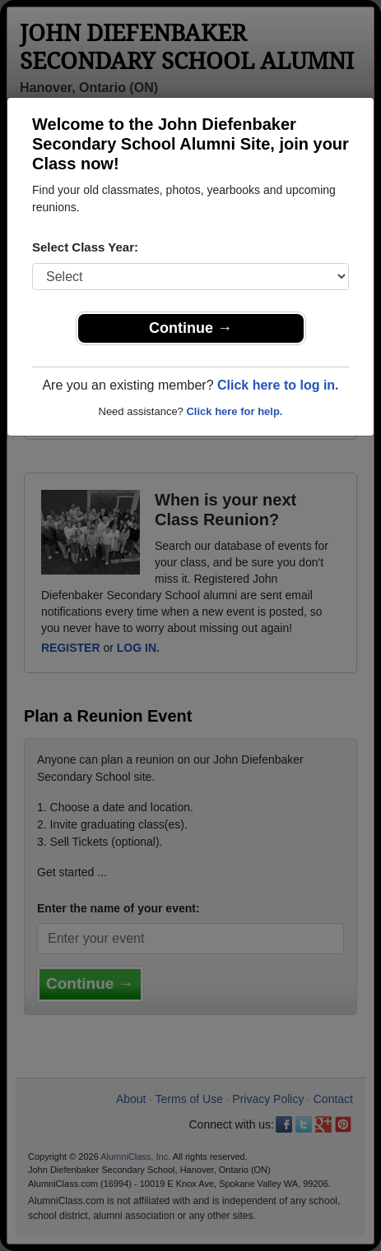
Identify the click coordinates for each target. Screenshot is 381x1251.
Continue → (190, 328)
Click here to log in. (278, 385)
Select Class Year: (85, 247)
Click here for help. (234, 411)
